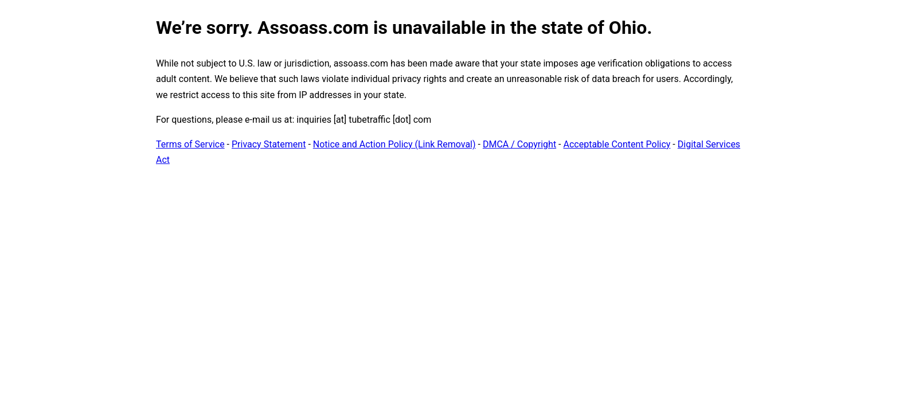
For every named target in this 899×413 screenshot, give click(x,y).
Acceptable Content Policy (616, 144)
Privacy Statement (269, 144)
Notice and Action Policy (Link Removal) (394, 144)
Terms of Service (190, 144)
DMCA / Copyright (519, 144)
